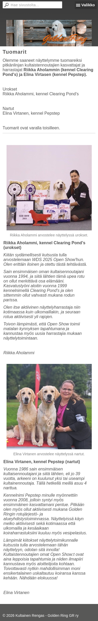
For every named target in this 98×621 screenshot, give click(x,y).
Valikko (88, 5)
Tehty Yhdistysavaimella (22, 610)
